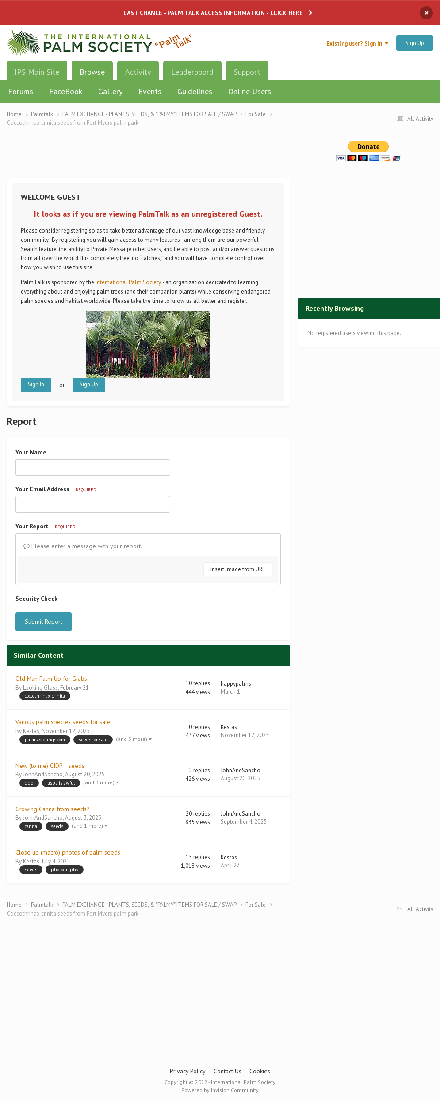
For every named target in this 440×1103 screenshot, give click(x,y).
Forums (20, 91)
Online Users (249, 91)
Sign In (36, 384)
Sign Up (415, 43)
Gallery (110, 91)
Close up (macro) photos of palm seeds (67, 852)
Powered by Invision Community (220, 1090)
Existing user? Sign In (357, 43)
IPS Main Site (37, 72)
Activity (138, 72)
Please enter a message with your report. (82, 546)
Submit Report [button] (43, 622)
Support (247, 72)
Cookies (259, 1071)
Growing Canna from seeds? (52, 809)
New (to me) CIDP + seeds (49, 766)
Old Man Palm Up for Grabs (51, 679)
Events (149, 91)
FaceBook (65, 91)
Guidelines (194, 91)
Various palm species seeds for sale (63, 722)
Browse (92, 75)
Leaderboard (192, 72)
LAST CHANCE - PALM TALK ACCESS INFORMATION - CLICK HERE (213, 13)
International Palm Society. (128, 282)
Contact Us (227, 1071)
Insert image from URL (237, 569)
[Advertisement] (148, 158)
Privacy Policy (188, 1071)
